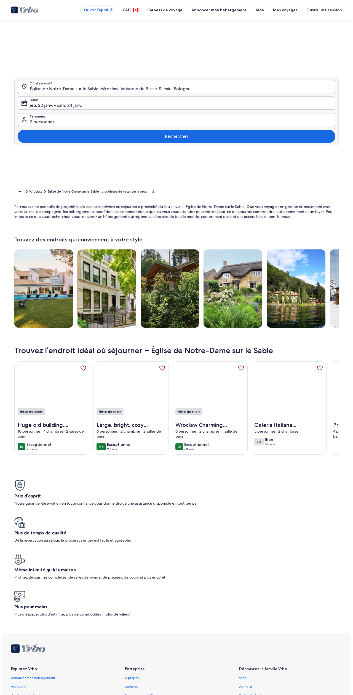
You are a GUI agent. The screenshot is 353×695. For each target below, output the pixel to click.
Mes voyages (285, 9)
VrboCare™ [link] (19, 594)
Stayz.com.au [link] (249, 621)
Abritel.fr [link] (245, 594)
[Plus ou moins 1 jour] (153, 173)
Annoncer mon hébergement (219, 9)
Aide (259, 9)
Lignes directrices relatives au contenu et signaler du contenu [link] (170, 656)
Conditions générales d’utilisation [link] (150, 629)
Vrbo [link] (243, 585)
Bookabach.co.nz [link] (251, 612)
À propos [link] (132, 585)
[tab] (158, 50)
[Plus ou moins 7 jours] (216, 173)
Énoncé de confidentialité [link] (144, 638)
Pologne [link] (75, 192)
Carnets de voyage (165, 9)
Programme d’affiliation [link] (142, 603)
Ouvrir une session (324, 9)
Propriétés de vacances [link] (46, 192)
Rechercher (319, 124)
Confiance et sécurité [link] (27, 603)
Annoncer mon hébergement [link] (33, 585)
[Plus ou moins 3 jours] (195, 173)
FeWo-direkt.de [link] (251, 603)
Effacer (247, 190)
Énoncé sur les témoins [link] (142, 647)
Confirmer (275, 190)
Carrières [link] (131, 594)
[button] (167, 110)
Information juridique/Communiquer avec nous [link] (160, 621)
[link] (83, 376)
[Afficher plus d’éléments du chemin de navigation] (19, 192)
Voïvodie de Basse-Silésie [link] (105, 192)
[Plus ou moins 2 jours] (173, 173)
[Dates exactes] (128, 173)
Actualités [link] (132, 612)
